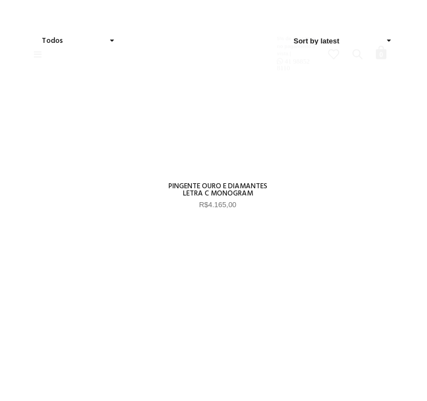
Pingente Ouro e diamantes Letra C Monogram (217, 189)
